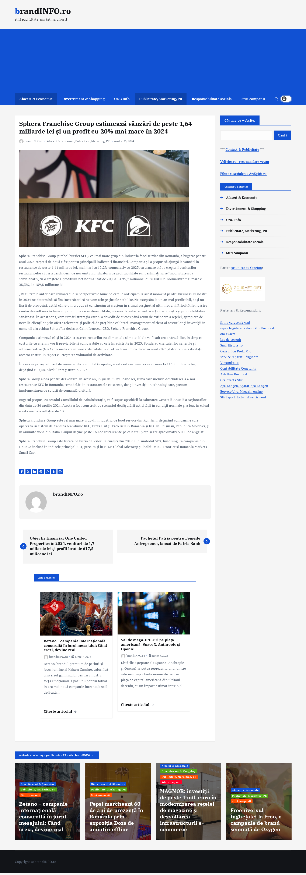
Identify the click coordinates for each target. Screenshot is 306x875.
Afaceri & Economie (36, 98)
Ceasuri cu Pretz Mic (236, 352)
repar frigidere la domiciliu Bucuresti (248, 329)
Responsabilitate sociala (212, 98)
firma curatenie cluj (235, 323)
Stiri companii (253, 98)
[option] (47, 803)
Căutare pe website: (242, 120)
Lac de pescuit (231, 341)
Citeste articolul (60, 713)
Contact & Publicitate (243, 151)
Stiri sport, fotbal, (234, 398)
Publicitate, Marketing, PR (160, 98)
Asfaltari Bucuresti (234, 375)
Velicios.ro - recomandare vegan (247, 163)
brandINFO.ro (31, 141)
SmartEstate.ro (231, 347)
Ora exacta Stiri (232, 381)
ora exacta (228, 335)
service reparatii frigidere (239, 358)
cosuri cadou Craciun (247, 269)
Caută (282, 136)
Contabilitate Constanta (239, 369)
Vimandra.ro (230, 364)
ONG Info (121, 98)
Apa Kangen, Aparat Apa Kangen (245, 387)
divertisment (258, 398)
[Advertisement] (153, 60)
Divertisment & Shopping (83, 98)
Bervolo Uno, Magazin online (242, 393)
